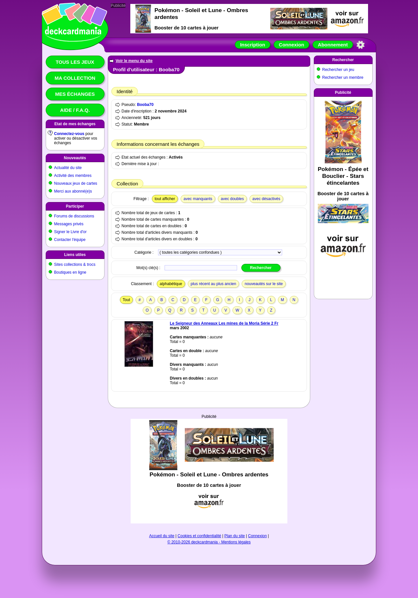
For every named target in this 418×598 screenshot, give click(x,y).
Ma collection (75, 78)
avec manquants (198, 198)
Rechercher (343, 60)
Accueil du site (161, 536)
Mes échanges (75, 94)
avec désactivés (266, 198)
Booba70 (145, 104)
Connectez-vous (69, 133)
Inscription (252, 44)
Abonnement (333, 44)
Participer (75, 206)
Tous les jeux (75, 62)
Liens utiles (75, 254)
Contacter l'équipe (70, 239)
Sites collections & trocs (75, 264)
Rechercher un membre (342, 77)
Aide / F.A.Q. (75, 110)
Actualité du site (68, 167)
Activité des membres (73, 175)
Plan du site (234, 536)
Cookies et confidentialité (199, 536)
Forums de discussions (74, 216)
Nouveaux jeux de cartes (75, 183)
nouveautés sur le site (264, 284)
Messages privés (69, 224)
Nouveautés (75, 158)
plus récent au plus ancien (213, 284)
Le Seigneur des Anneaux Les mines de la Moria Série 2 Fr (224, 323)
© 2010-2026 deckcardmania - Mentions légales (209, 542)
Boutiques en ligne (70, 272)
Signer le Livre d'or (70, 232)
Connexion (291, 44)
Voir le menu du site (134, 61)
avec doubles (232, 198)
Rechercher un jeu (338, 69)
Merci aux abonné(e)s (73, 191)
